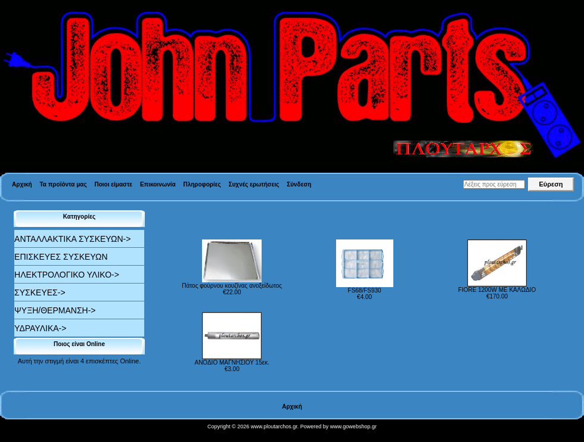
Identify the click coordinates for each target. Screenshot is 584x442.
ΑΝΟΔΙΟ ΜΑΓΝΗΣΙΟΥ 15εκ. (231, 362)
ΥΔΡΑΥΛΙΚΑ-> (40, 328)
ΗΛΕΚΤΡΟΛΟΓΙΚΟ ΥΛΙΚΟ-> (66, 274)
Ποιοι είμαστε (113, 184)
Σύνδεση (299, 184)
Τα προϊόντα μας (62, 184)
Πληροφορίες (201, 184)
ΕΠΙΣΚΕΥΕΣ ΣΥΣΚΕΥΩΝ (60, 257)
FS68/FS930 (364, 290)
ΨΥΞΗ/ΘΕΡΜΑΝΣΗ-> (54, 310)
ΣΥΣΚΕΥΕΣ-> (40, 292)
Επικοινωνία (158, 184)
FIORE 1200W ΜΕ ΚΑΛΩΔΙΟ (497, 290)
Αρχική (22, 184)
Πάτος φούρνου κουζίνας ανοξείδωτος (232, 285)
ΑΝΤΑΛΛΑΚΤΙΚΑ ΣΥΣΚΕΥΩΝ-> (72, 239)
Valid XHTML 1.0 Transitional (41, 435)
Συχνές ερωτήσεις (254, 184)
